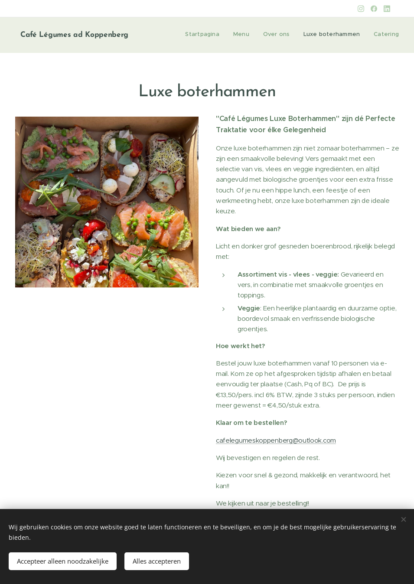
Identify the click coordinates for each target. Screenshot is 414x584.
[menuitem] (345, 35)
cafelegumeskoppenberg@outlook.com (276, 440)
